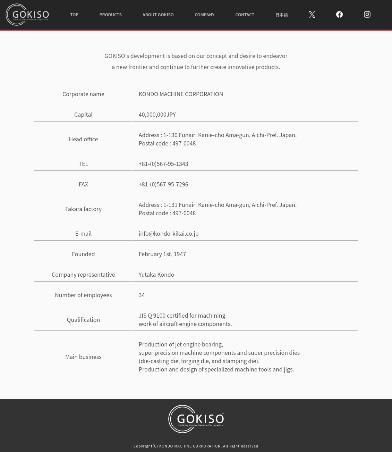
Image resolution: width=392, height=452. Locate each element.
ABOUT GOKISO (158, 14)
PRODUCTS (110, 14)
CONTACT (245, 14)
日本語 (281, 14)
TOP (74, 14)
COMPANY (204, 14)
